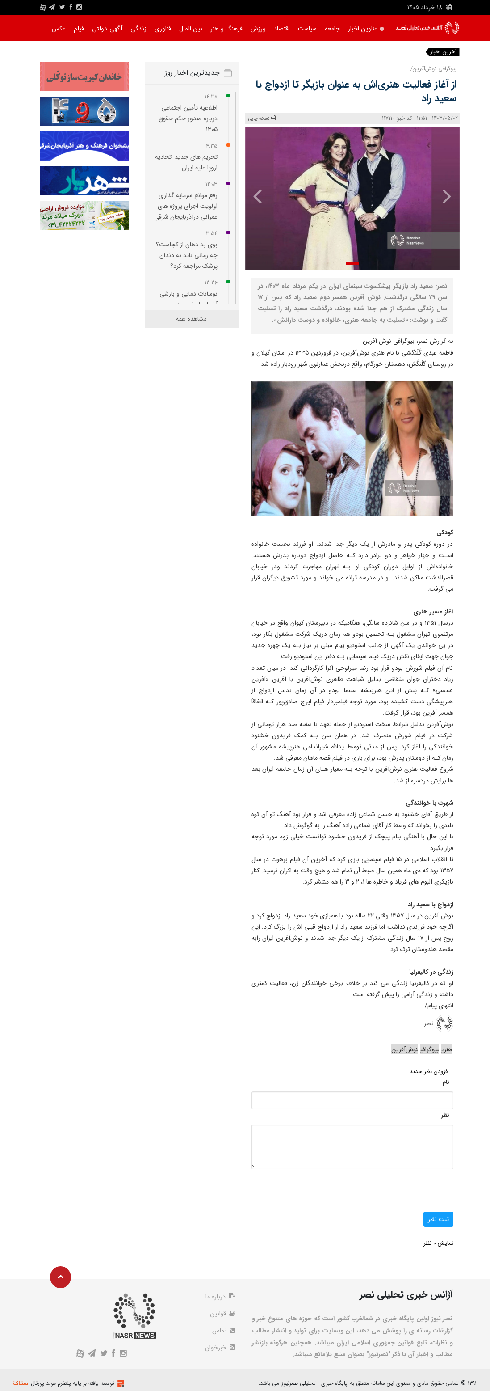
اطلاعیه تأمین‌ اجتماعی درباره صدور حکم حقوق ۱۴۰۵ (188, 118)
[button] (352, 263)
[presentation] (442, 195)
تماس (223, 1331)
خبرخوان (220, 1348)
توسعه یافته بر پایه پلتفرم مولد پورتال (72, 1383)
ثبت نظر (438, 1219)
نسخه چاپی (262, 118)
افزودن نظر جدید (429, 1071)
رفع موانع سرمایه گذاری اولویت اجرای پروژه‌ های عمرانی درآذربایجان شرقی (186, 206)
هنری (446, 1049)
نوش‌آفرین (404, 1049)
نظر (445, 1115)
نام (446, 1082)
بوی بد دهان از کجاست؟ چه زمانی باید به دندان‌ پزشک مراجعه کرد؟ (187, 255)
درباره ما (220, 1297)
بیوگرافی (429, 1049)
